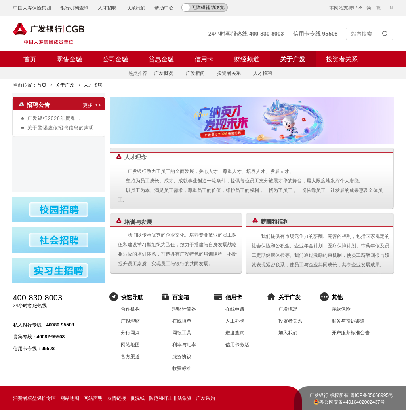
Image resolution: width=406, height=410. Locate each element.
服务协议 (181, 356)
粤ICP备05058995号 (371, 395)
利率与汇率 (184, 344)
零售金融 (69, 59)
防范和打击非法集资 (170, 398)
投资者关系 (342, 59)
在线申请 (234, 309)
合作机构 (130, 309)
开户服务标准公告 (351, 333)
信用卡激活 (237, 344)
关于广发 (292, 59)
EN (390, 8)
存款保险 (341, 309)
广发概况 (163, 73)
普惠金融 (161, 59)
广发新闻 (195, 73)
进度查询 (234, 333)
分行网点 (130, 333)
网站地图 (130, 344)
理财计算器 (184, 309)
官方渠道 (130, 356)
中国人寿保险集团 (32, 8)
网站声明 (93, 398)
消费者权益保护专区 (34, 398)
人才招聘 (107, 8)
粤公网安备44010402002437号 (352, 402)
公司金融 (115, 59)
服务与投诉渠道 (348, 321)
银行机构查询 (74, 8)
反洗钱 (137, 398)
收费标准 (181, 368)
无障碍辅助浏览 (208, 7)
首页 (29, 59)
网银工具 (181, 333)
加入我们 (287, 333)
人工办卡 (234, 321)
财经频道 (246, 59)
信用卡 (203, 59)
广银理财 (130, 321)
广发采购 (205, 398)
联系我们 (135, 8)
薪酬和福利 (274, 221)
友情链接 (116, 398)
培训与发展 (138, 222)
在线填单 (181, 321)
